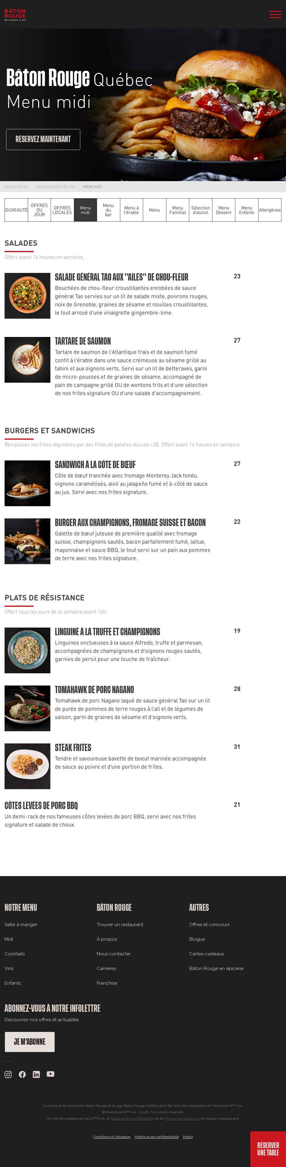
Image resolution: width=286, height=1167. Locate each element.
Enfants (13, 983)
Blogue (197, 939)
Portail (188, 1137)
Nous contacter (114, 954)
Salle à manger (21, 924)
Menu (154, 210)
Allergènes (270, 210)
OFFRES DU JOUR (39, 209)
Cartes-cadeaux (206, 954)
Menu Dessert (223, 210)
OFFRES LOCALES (62, 210)
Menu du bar (108, 209)
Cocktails (15, 954)
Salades (21, 242)
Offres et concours (209, 924)
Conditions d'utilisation (112, 1137)
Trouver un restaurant (120, 924)
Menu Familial (177, 210)
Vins (9, 968)
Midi (9, 939)
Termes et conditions (182, 1118)
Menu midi (92, 186)
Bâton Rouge (17, 186)
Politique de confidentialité (132, 1118)
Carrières (106, 968)
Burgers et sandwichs (50, 429)
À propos (107, 939)
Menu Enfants (246, 210)
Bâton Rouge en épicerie (216, 968)
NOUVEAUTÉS (16, 210)
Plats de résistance (45, 597)
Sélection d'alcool (200, 210)
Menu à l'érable (131, 210)
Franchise (107, 983)
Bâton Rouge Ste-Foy (55, 186)
